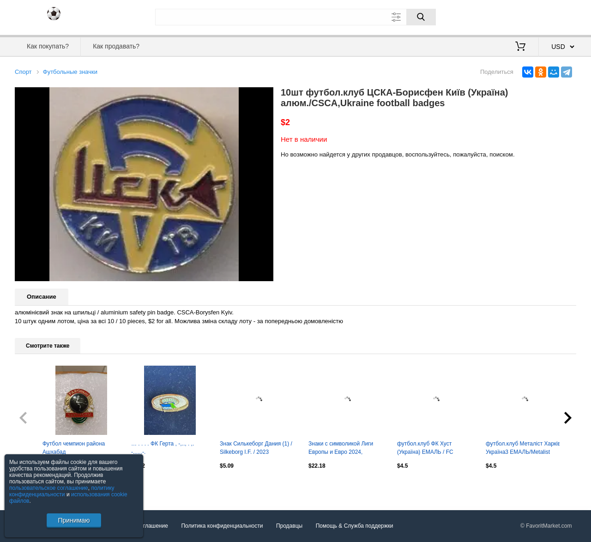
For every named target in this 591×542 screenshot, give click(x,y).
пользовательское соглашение (48, 488)
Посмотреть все (35, 485)
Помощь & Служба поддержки (354, 526)
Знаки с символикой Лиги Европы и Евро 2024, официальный (340, 448)
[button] (265, 95)
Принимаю (74, 520)
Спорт (23, 71)
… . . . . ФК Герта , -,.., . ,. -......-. (162, 447)
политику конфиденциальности (62, 491)
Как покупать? (48, 46)
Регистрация (557, 16)
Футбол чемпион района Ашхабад (73, 447)
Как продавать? (116, 46)
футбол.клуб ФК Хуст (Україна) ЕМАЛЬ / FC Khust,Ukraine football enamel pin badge (434, 448)
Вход (522, 16)
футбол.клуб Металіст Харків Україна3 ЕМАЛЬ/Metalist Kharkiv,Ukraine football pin (523, 448)
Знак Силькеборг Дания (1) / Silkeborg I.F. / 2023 (256, 447)
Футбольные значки (70, 71)
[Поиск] (421, 17)
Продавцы (289, 526)
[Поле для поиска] (295, 17)
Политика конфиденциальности (222, 526)
